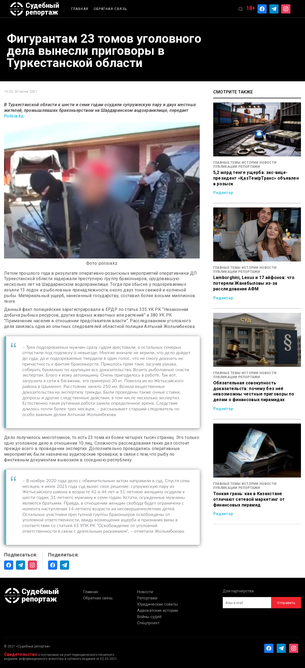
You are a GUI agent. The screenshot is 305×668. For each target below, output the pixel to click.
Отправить (286, 603)
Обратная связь (110, 9)
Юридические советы (157, 604)
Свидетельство (20, 654)
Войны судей (149, 616)
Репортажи (147, 598)
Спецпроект (148, 622)
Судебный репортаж (34, 9)
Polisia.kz (13, 116)
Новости (145, 591)
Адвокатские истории (157, 610)
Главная (80, 9)
